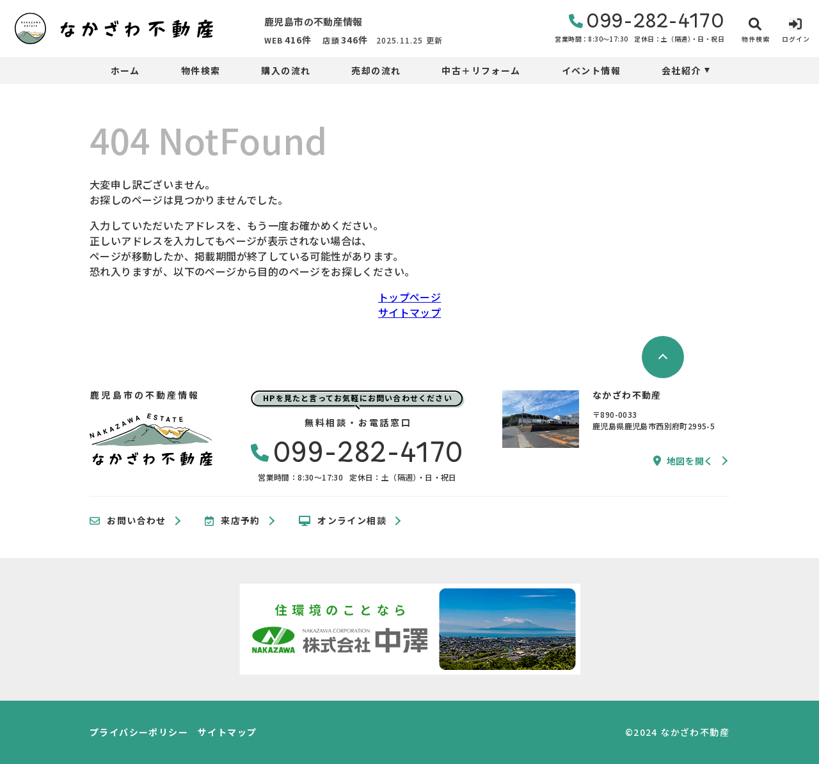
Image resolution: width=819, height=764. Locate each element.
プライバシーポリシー (139, 732)
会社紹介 (681, 70)
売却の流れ (376, 70)
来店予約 (232, 521)
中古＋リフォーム (480, 70)
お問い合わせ (128, 521)
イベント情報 (591, 70)
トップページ (409, 297)
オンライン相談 (342, 521)
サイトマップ (409, 312)
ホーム (125, 70)
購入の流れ (285, 70)
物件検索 (201, 70)
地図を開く (683, 461)
